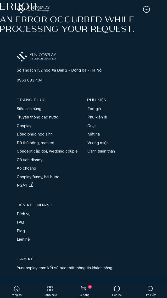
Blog (21, 230)
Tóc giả (94, 108)
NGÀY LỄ (25, 185)
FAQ (20, 222)
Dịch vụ (24, 213)
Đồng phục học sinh (35, 134)
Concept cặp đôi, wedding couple (47, 151)
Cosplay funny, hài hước (38, 176)
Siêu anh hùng (29, 108)
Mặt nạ (93, 134)
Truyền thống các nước (37, 117)
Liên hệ (23, 239)
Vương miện (98, 142)
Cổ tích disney (29, 159)
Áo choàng (26, 168)
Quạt (91, 125)
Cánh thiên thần (101, 151)
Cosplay (24, 125)
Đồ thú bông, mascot (35, 142)
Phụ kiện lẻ (97, 117)
